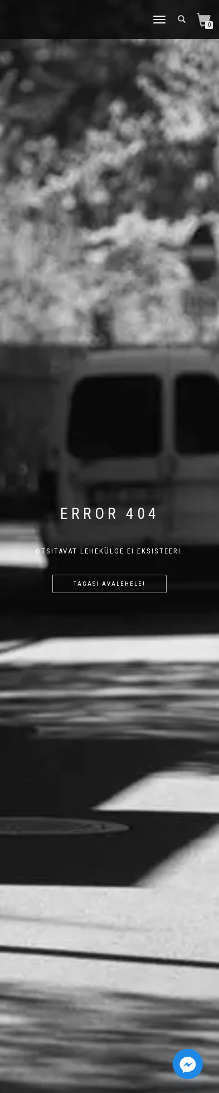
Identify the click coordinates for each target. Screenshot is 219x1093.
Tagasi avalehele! (109, 584)
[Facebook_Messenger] (188, 1064)
